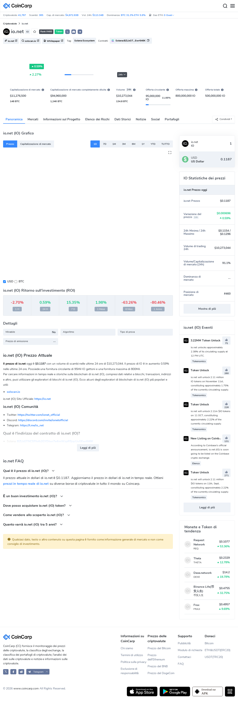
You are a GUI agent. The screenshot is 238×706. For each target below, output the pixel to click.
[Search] (224, 6)
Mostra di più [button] (207, 309)
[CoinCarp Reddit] (21, 671)
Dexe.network (203, 573)
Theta (197, 558)
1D (95, 144)
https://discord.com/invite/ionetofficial (43, 420)
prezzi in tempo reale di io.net (26, 483)
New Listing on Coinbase (204, 438)
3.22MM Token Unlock (202, 340)
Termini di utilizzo (132, 655)
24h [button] (122, 74)
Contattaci (184, 657)
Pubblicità (184, 643)
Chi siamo (127, 648)
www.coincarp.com (26, 688)
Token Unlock (196, 370)
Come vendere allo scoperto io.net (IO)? (36, 515)
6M (133, 144)
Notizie (141, 119)
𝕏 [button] (67, 32)
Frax (196, 605)
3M (124, 144)
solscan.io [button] (30, 41)
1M (114, 144)
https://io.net (42, 399)
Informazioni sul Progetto (61, 119)
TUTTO (165, 144)
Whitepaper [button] (53, 41)
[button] (73, 31)
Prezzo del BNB (158, 666)
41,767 (22, 15)
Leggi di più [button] (88, 448)
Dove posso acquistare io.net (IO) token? (37, 505)
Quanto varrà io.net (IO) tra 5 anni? (33, 524)
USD (10, 281)
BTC (21, 281)
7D (104, 144)
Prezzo (10, 144)
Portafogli (172, 119)
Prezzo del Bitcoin (159, 648)
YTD (153, 144)
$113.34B (98, 15)
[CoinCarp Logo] (18, 5)
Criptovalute (10, 23)
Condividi (222, 119)
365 (41, 15)
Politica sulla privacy (134, 662)
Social (155, 119)
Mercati (33, 119)
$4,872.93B (71, 15)
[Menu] (232, 6)
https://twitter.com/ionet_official (39, 415)
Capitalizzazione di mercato (35, 144)
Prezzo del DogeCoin (161, 673)
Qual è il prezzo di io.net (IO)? (29, 471)
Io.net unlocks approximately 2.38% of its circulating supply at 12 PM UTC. (209, 351)
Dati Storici (122, 119)
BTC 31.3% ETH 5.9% (133, 15)
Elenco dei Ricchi (97, 119)
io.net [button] (11, 41)
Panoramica (14, 119)
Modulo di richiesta (190, 650)
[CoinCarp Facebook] (13, 671)
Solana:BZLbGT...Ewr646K (130, 40)
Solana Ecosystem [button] (84, 40)
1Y (143, 144)
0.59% (36, 66)
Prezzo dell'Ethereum (156, 657)
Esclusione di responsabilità (130, 671)
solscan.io (13, 392)
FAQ (181, 664)
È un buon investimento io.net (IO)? (33, 496)
